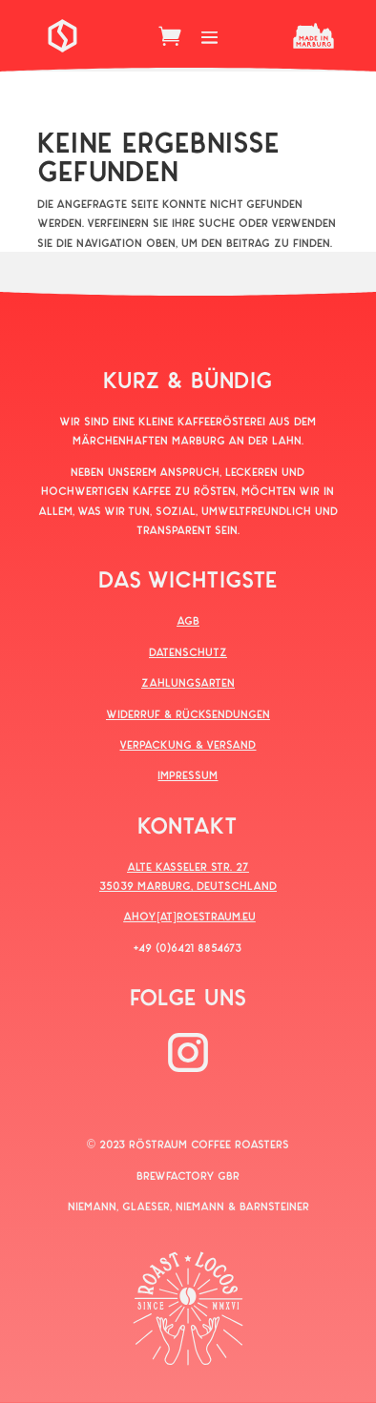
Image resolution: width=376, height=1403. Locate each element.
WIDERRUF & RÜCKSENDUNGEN (188, 713)
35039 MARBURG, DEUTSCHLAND (188, 885)
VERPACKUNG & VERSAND (187, 744)
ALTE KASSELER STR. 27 (188, 866)
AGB (188, 620)
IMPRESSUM (187, 774)
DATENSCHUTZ (188, 651)
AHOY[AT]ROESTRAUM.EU (189, 915)
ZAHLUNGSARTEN (188, 682)
